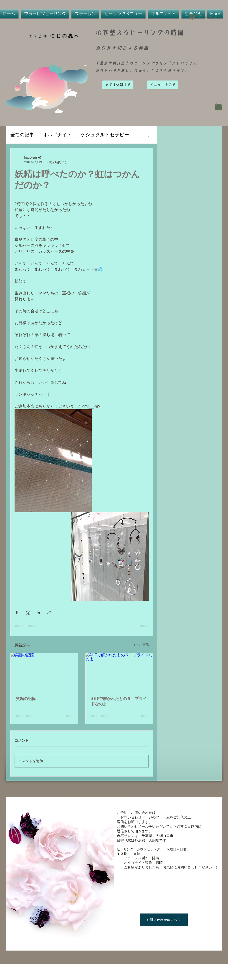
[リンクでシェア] (49, 612)
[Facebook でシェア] (17, 612)
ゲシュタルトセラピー (105, 134)
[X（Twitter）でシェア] (27, 612)
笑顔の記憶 (26, 698)
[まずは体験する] (117, 84)
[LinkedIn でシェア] (38, 612)
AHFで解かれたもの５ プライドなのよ (119, 701)
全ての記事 (22, 134)
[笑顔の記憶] (44, 672)
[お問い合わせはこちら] (164, 919)
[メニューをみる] (162, 84)
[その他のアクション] (146, 160)
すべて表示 (141, 644)
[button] (218, 105)
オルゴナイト (57, 134)
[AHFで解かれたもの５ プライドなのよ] (119, 672)
